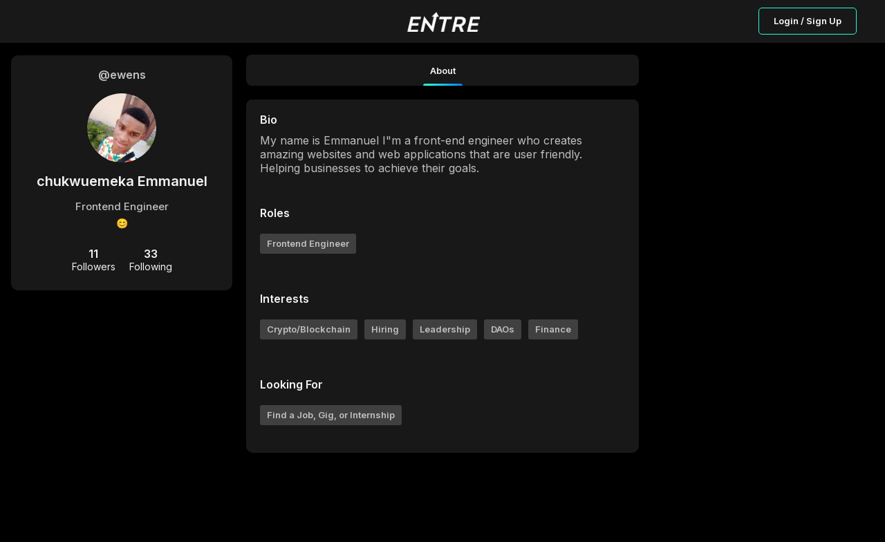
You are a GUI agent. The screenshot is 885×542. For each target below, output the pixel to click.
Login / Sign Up (807, 20)
